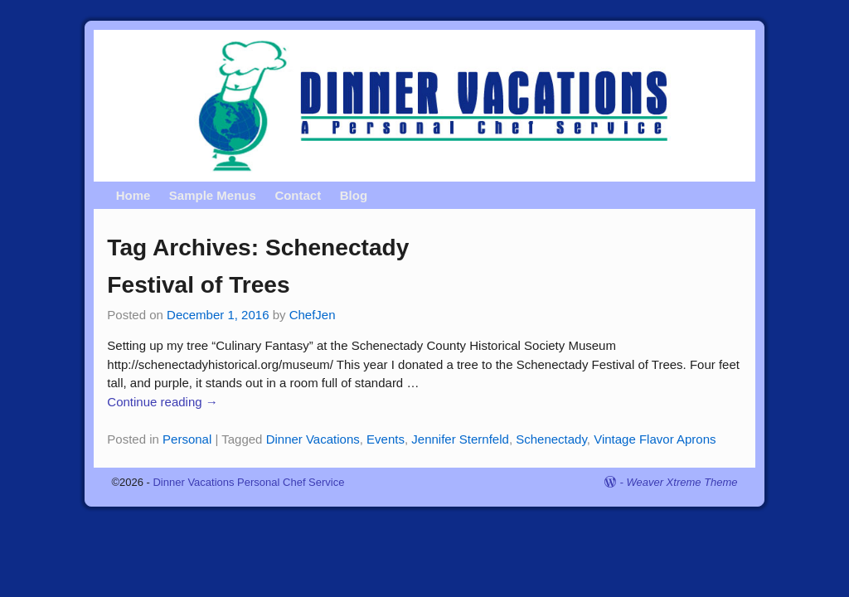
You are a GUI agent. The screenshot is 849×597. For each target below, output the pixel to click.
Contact (297, 195)
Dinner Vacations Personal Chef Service (248, 482)
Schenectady (551, 439)
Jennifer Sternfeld (460, 439)
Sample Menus (212, 195)
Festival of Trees (201, 285)
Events (385, 439)
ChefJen (312, 315)
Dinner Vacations (313, 439)
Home (133, 195)
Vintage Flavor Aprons (655, 439)
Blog (353, 195)
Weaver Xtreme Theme (681, 482)
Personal (187, 439)
